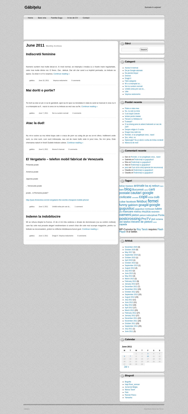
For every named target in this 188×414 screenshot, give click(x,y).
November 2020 (131, 247)
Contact (86, 18)
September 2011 (131, 326)
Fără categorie (130, 81)
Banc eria (42, 18)
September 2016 (131, 255)
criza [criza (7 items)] (150, 197)
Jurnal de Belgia (131, 387)
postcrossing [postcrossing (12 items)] (130, 218)
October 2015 (130, 258)
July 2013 (128, 271)
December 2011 (131, 318)
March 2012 (129, 310)
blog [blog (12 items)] (127, 189)
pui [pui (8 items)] (153, 218)
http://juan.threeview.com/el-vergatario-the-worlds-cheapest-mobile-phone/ (57, 200)
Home (30, 18)
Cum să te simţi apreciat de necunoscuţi (147, 167)
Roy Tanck (142, 229)
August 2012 (130, 297)
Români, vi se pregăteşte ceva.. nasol (139, 135)
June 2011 (129, 331)
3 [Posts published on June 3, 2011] (147, 354)
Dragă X (55, 236)
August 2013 (130, 268)
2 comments (76, 113)
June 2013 (129, 273)
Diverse (128, 76)
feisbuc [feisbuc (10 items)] (142, 201)
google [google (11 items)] (154, 205)
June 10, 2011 (44, 80)
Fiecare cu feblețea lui (133, 119)
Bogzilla (128, 382)
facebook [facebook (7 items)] (131, 201)
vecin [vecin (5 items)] (155, 222)
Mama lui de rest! (131, 143)
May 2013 (129, 276)
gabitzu (32, 80)
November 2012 (131, 289)
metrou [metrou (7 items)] (137, 211)
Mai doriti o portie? (40, 90)
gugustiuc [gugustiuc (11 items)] (127, 208)
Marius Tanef (130, 390)
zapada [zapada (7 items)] (123, 224)
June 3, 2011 (43, 206)
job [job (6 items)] (120, 212)
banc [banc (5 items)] (161, 186)
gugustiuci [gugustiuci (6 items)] (140, 209)
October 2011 (130, 323)
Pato (127, 392)
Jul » (126, 367)
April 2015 (129, 260)
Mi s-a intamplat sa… (133, 84)
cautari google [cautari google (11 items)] (142, 193)
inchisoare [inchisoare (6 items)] (149, 209)
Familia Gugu (56, 18)
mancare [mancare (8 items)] (127, 211)
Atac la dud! (35, 123)
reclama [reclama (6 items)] (159, 219)
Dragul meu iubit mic (133, 132)
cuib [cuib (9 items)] (156, 197)
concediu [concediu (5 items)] (135, 197)
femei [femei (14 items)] (153, 201)
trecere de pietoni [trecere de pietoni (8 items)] (141, 221)
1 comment (79, 206)
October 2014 (130, 263)
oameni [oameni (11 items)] (125, 215)
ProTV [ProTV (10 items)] (146, 219)
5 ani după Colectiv (132, 114)
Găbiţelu (33, 7)
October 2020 (130, 250)
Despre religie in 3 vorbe (134, 129)
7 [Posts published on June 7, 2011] (130, 356)
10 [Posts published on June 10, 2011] (148, 356)
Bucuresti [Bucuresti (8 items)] (138, 189)
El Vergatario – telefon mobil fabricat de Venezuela (64, 159)
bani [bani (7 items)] (121, 189)
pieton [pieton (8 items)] (135, 215)
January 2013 (130, 284)
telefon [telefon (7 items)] (127, 221)
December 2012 (131, 287)
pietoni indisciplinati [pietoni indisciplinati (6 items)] (148, 215)
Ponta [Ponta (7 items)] (161, 215)
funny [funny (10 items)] (123, 205)
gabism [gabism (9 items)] (133, 205)
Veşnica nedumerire (60, 80)
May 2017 (129, 252)
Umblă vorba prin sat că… (135, 89)
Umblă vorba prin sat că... (61, 206)
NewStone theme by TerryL (154, 409)
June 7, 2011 (43, 113)
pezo (127, 167)
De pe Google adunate (134, 70)
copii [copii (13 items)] (143, 196)
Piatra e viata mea (132, 108)
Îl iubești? (128, 122)
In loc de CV (72, 18)
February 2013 (130, 281)
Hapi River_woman (132, 384)
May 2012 (129, 305)
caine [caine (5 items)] (146, 190)
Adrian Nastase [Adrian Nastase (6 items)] (126, 186)
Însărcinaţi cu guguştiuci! (144, 160)
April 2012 (129, 308)
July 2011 (128, 329)
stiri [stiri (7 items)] (121, 221)
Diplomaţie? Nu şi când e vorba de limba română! (144, 140)
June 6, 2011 (43, 149)
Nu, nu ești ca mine (132, 111)
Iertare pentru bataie (133, 116)
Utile (126, 92)
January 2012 (130, 316)
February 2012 (130, 313)
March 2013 (129, 279)
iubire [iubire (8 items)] (158, 208)
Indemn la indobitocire (43, 216)
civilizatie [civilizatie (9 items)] (125, 197)
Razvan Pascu (130, 395)
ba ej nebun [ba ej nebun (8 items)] (152, 185)
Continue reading (61, 74)
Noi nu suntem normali (60, 113)
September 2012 (131, 294)
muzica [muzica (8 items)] (146, 211)
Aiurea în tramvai (58, 149)
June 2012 (129, 302)
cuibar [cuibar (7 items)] (122, 201)
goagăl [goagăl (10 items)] (143, 205)
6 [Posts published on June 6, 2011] (124, 356)
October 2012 (130, 292)
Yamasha (128, 398)
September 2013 (131, 265)
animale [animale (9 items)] (139, 185)
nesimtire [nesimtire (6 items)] (155, 212)
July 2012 (128, 300)
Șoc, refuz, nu (130, 137)
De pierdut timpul (131, 73)
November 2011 (131, 321)
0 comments (75, 80)
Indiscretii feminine (41, 54)
